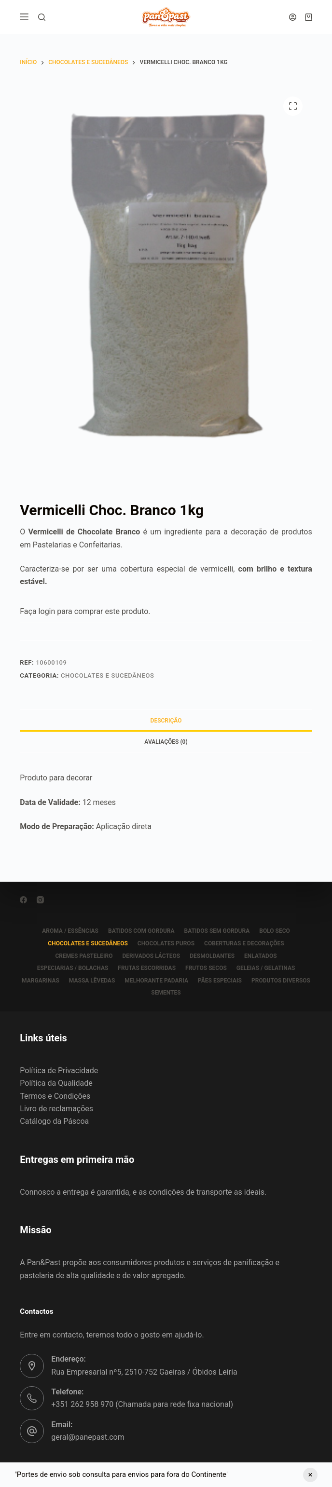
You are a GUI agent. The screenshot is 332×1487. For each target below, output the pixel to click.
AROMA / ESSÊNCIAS (70, 931)
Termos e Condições (55, 1096)
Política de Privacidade (59, 1070)
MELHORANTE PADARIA (156, 980)
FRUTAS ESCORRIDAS (147, 968)
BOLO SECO (274, 931)
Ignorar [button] (310, 1475)
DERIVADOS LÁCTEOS (151, 956)
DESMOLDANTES (212, 956)
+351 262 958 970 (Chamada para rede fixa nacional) (142, 1404)
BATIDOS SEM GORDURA (217, 931)
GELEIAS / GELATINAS (265, 968)
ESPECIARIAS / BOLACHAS (73, 968)
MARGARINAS (40, 980)
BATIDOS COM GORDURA (141, 931)
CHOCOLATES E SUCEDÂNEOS (107, 675)
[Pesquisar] (41, 17)
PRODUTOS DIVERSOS (280, 980)
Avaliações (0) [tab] (165, 741)
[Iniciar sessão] (292, 17)
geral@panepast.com (87, 1437)
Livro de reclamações (56, 1108)
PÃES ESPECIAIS (220, 980)
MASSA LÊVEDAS (92, 980)
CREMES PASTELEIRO (83, 956)
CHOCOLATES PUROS (166, 943)
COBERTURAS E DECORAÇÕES (244, 943)
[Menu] (24, 17)
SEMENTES (165, 992)
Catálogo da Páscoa (54, 1121)
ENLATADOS (260, 956)
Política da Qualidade (56, 1083)
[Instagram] (40, 899)
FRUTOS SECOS (206, 968)
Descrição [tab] (166, 720)
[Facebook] (23, 899)
